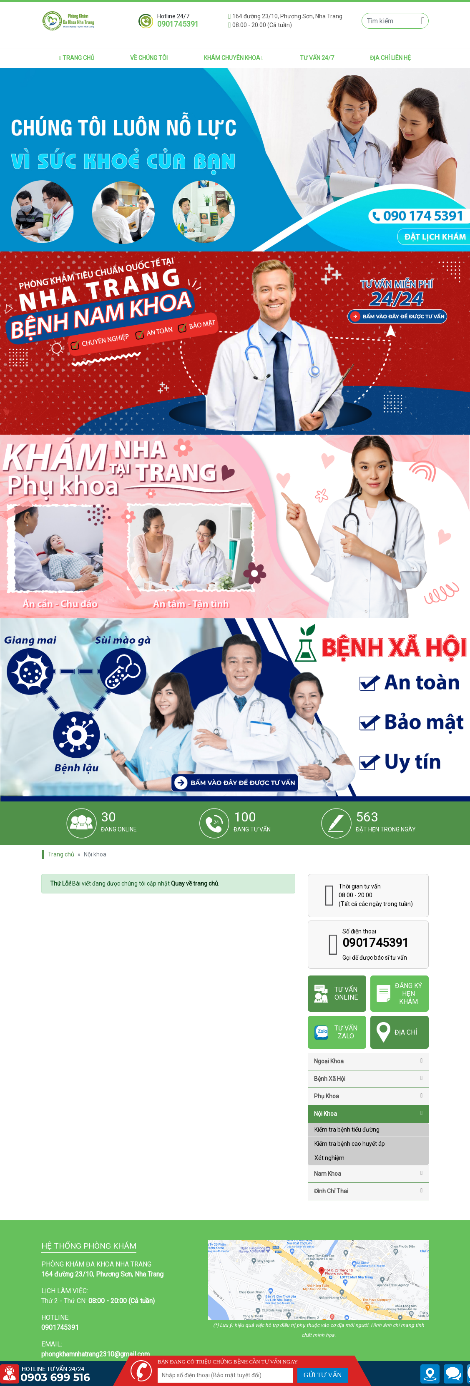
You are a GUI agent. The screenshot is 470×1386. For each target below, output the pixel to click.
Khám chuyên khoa (234, 58)
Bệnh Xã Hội (368, 1078)
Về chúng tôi (149, 58)
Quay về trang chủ (194, 883)
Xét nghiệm (329, 1158)
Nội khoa (368, 1113)
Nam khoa (368, 1173)
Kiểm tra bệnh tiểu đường (347, 1129)
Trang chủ (76, 58)
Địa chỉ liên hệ (390, 58)
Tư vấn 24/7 (317, 58)
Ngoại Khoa (368, 1061)
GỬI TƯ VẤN (323, 1375)
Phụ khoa (368, 1096)
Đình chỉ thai (368, 1191)
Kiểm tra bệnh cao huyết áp (349, 1143)
